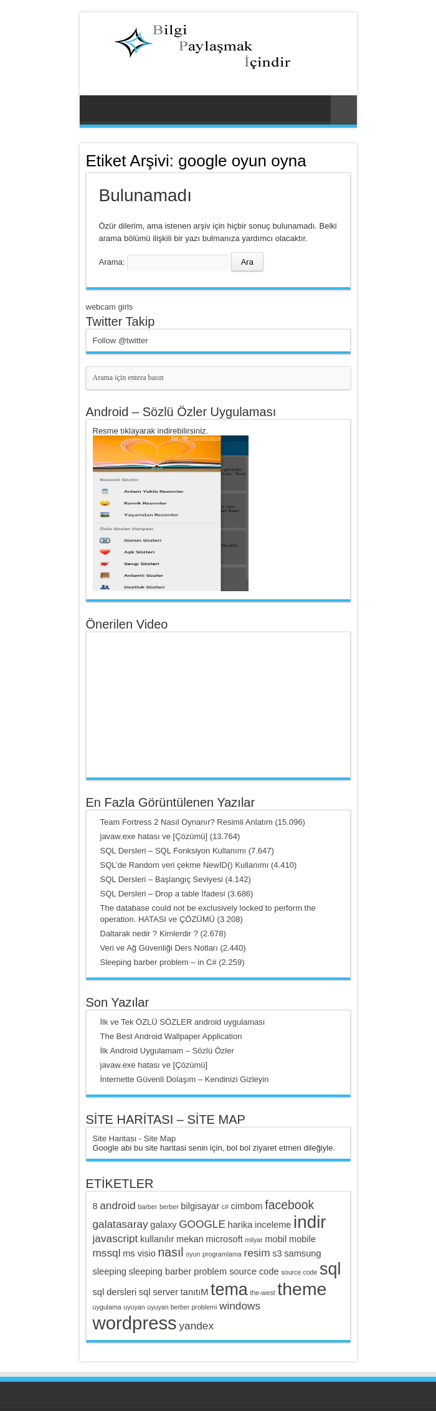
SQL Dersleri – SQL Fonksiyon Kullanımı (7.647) (187, 850)
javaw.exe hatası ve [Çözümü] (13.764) (170, 836)
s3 (277, 1253)
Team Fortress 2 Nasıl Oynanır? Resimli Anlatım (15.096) (202, 822)
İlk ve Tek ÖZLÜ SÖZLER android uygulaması (182, 1022)
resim (257, 1253)
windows (239, 1305)
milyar (253, 1239)
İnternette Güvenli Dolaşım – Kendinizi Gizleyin (184, 1079)
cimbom (247, 1206)
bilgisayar (200, 1206)
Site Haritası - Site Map (134, 1138)
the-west (262, 1292)
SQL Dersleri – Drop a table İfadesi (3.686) (177, 893)
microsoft (224, 1239)
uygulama (107, 1307)
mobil (276, 1239)
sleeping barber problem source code (204, 1271)
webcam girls (109, 306)
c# (225, 1206)
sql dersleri (115, 1292)
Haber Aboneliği (346, 160)
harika (240, 1225)
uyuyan (134, 1307)
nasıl (171, 1252)
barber (147, 1206)
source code (299, 1272)
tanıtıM (195, 1292)
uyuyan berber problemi (182, 1307)
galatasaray (120, 1224)
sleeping (109, 1271)
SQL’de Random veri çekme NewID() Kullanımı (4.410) (198, 865)
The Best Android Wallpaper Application (171, 1036)
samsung (302, 1253)
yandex (196, 1325)
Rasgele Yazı (344, 110)
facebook (289, 1205)
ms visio (139, 1253)
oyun (193, 1254)
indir (309, 1222)
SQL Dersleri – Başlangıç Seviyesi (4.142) (175, 879)
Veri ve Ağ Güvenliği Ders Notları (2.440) (173, 948)
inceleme (273, 1225)
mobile (302, 1239)
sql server (158, 1292)
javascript (115, 1238)
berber (169, 1206)
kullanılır (157, 1239)
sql (330, 1269)
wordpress (135, 1323)
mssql (107, 1253)
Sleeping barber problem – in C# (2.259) (172, 962)
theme (301, 1289)
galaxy (163, 1225)
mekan (190, 1239)
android (118, 1205)
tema (229, 1289)
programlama (222, 1254)
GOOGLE (202, 1224)
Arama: (112, 262)
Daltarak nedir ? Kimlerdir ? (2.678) (163, 933)
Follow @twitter (120, 340)
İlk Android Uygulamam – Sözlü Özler (167, 1050)
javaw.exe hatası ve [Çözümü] (154, 1065)
